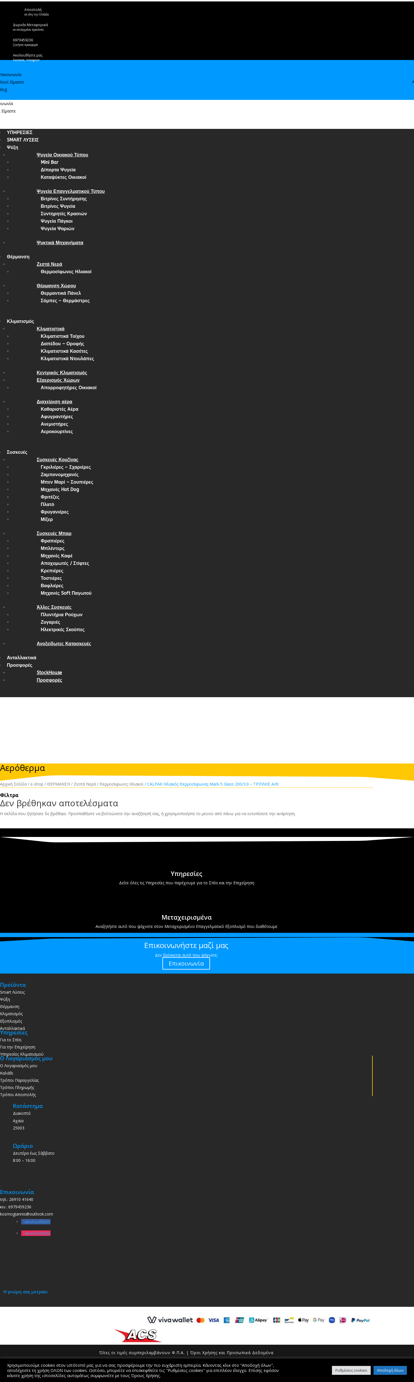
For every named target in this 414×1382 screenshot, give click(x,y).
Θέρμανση (18, 256)
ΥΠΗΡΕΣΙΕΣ (19, 132)
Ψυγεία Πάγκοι (57, 221)
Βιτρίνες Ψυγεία (58, 206)
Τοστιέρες (51, 578)
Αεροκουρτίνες (57, 431)
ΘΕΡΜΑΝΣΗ (58, 784)
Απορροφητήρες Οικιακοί (68, 387)
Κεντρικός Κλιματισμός (62, 372)
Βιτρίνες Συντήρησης (64, 198)
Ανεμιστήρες (54, 424)
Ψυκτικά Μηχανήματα (60, 242)
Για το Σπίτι (11, 1039)
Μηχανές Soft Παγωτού (66, 593)
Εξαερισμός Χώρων (58, 380)
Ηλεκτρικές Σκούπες (63, 629)
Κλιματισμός (20, 321)
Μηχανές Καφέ (57, 556)
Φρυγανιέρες (55, 512)
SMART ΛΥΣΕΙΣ (23, 140)
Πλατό (47, 504)
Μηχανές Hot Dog (60, 489)
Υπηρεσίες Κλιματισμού (22, 1054)
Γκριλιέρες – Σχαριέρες (66, 467)
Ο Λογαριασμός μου (18, 1065)
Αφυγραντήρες (57, 416)
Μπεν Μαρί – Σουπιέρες (67, 482)
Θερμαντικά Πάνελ (61, 293)
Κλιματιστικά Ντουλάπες (67, 358)
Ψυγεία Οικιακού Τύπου (62, 155)
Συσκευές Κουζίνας (57, 459)
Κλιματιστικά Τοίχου (62, 336)
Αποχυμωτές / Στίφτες (65, 563)
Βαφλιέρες (52, 585)
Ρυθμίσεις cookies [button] (351, 1370)
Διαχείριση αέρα (54, 401)
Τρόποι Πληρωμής (17, 1087)
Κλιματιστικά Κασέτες (64, 351)
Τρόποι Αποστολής (18, 1094)
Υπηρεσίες (186, 873)
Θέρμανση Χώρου (56, 285)
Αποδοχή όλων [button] (390, 1370)
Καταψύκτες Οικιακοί (63, 177)
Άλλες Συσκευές (54, 607)
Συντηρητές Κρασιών (64, 213)
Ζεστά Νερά (49, 264)
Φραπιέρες (53, 541)
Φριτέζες (50, 497)
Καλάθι (6, 1073)
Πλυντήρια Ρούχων (62, 614)
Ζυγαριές (50, 622)
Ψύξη (12, 147)
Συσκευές (17, 452)
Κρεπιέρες (52, 570)
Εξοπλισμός (11, 1021)
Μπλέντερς (53, 548)
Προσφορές (19, 665)
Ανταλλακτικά (21, 657)
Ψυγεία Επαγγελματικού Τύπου (71, 191)
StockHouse (49, 672)
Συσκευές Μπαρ (54, 533)
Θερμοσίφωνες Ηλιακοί (66, 271)
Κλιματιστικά (51, 329)
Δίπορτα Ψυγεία (58, 169)
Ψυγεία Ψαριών (57, 228)
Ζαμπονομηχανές (60, 474)
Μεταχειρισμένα (187, 917)
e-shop (36, 784)
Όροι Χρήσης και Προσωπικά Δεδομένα (231, 1352)
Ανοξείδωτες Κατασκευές (64, 643)
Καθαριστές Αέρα (59, 409)
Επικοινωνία (186, 963)
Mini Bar (49, 162)
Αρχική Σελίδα (13, 784)
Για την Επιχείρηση (17, 1047)
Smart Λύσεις (12, 992)
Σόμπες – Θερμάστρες (65, 300)
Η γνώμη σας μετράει (25, 1291)
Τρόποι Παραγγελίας (19, 1080)
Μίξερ (47, 519)
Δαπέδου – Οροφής (62, 343)
